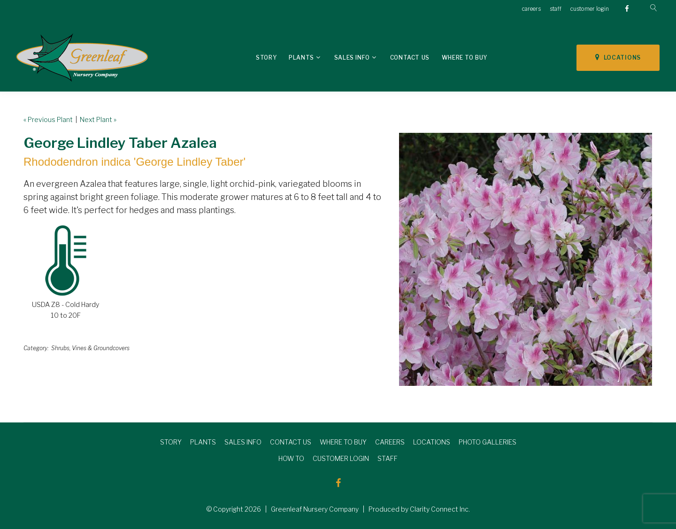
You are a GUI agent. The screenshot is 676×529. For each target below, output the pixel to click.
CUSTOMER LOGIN (341, 458)
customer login (589, 8)
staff (555, 8)
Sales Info (352, 57)
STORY (171, 442)
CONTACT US (290, 442)
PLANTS (203, 442)
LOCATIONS (618, 57)
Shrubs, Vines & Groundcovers (90, 348)
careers (531, 8)
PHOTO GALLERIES (487, 442)
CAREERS (390, 442)
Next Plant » (98, 119)
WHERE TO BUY (343, 442)
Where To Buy (464, 57)
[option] (526, 259)
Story (266, 57)
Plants (301, 57)
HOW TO (291, 458)
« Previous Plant (48, 119)
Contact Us (410, 57)
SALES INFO (242, 442)
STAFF (387, 458)
